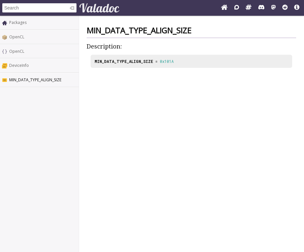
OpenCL (16, 37)
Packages (18, 22)
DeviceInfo (19, 65)
